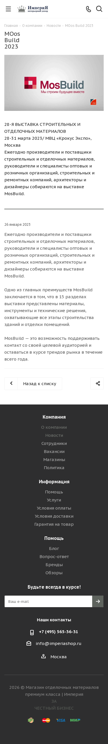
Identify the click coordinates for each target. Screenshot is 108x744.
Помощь (54, 492)
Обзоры (54, 572)
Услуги (54, 500)
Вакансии (54, 451)
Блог (54, 548)
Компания (54, 417)
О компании (54, 427)
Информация (54, 481)
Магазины (54, 459)
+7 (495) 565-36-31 (58, 631)
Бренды (54, 564)
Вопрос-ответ (54, 556)
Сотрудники (54, 443)
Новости (54, 435)
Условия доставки (54, 516)
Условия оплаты (54, 508)
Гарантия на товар (54, 524)
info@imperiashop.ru (59, 643)
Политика (54, 467)
